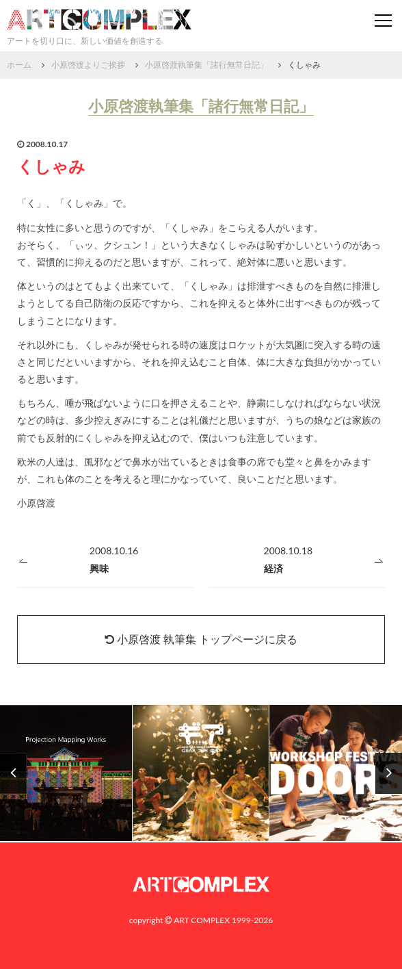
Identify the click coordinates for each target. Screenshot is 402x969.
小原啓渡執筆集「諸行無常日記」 (206, 65)
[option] (201, 773)
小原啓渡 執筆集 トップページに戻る (201, 638)
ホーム (19, 65)
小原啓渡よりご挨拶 (88, 65)
